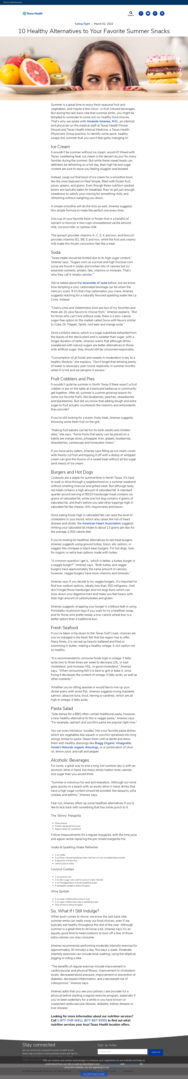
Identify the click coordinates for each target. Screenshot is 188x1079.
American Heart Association (101, 523)
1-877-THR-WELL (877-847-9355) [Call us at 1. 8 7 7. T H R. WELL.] (82, 1020)
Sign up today (107, 1045)
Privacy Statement (110, 1064)
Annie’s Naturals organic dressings (74, 747)
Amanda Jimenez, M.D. (102, 121)
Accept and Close (94, 1074)
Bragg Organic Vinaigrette (113, 743)
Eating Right (82, 24)
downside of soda (94, 283)
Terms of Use (132, 1064)
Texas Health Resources (13, 2)
